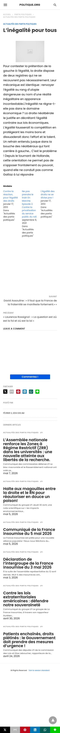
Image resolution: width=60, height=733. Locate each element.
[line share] (37, 392)
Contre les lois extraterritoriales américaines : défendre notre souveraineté (25, 599)
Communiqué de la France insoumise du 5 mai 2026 (29, 531)
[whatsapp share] (31, 392)
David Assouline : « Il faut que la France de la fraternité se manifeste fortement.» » (30, 302)
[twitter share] (5, 391)
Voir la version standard (39, 670)
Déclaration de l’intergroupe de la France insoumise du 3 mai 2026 (28, 563)
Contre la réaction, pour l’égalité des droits (10, 196)
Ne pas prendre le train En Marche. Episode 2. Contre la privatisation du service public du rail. (29, 204)
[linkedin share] (25, 392)
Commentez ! (30, 376)
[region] (30, 267)
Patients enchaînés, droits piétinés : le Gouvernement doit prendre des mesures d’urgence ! (29, 639)
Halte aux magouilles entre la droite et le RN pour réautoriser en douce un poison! (29, 494)
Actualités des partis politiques (19, 17)
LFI (41, 432)
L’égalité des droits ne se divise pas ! (48, 194)
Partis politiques (23, 14)
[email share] (12, 392)
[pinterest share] (18, 392)
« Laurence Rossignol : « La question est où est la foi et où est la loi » (30, 319)
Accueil (7, 14)
